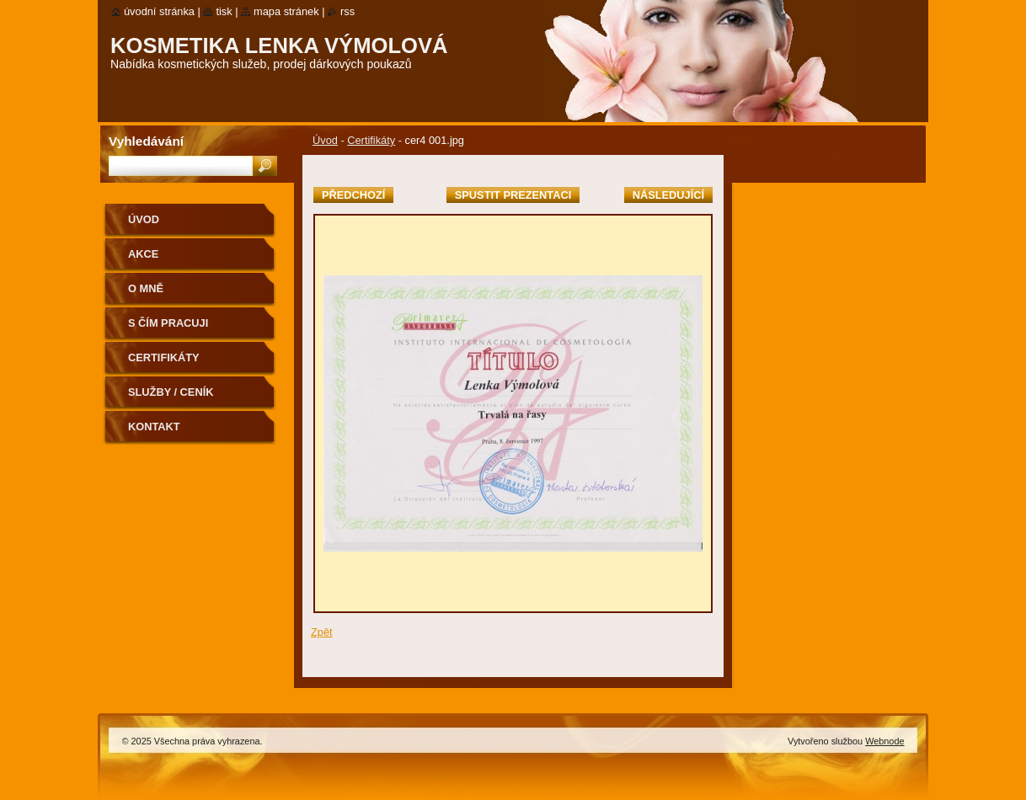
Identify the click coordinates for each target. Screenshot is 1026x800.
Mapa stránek (286, 11)
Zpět (322, 632)
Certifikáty (371, 140)
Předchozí (353, 195)
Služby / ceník (170, 392)
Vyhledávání (146, 141)
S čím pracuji (168, 323)
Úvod (325, 140)
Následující (668, 195)
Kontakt (154, 426)
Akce (143, 254)
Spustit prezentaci (513, 195)
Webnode (884, 741)
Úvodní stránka (159, 11)
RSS (347, 11)
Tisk (224, 11)
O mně (145, 288)
